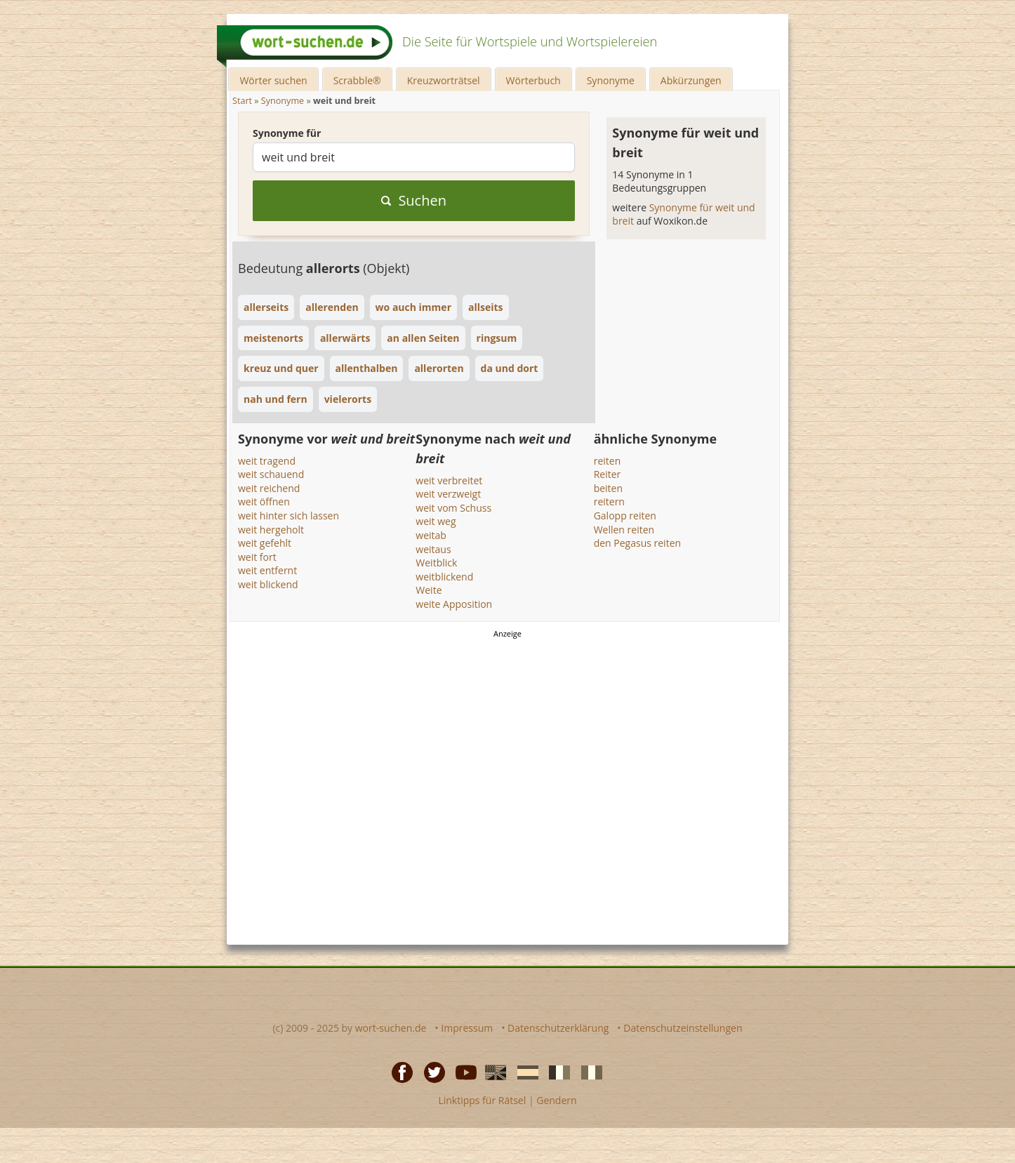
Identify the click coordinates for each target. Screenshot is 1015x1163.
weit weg (436, 521)
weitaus (433, 549)
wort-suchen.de (391, 1028)
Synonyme (611, 80)
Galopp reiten (625, 515)
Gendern (556, 1100)
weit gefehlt (264, 543)
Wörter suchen (273, 80)
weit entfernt (267, 570)
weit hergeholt (271, 529)
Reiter (607, 474)
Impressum (467, 1028)
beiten (608, 488)
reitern (609, 501)
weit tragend (267, 460)
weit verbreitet (449, 480)
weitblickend (444, 576)
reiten (607, 460)
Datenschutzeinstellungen (682, 1028)
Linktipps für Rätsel (482, 1100)
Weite (429, 590)
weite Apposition (454, 604)
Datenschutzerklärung (558, 1028)
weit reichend (269, 488)
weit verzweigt (448, 493)
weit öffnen (264, 501)
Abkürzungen (691, 80)
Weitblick (436, 562)
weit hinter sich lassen (288, 515)
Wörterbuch (533, 80)
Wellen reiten (624, 529)
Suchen (413, 200)
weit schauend (271, 474)
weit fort (257, 557)
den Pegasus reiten (637, 543)
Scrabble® (357, 80)
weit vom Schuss (453, 507)
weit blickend (268, 584)
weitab (431, 535)
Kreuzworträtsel (443, 80)
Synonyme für (287, 133)
